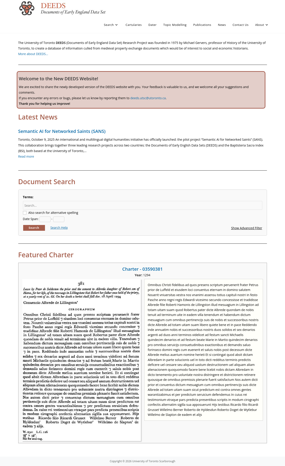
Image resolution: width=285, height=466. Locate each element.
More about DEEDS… (33, 54)
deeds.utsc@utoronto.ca (148, 98)
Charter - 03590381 (142, 269)
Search (34, 228)
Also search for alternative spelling (53, 212)
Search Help (59, 227)
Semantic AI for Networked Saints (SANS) (62, 131)
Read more (26, 156)
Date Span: (31, 219)
